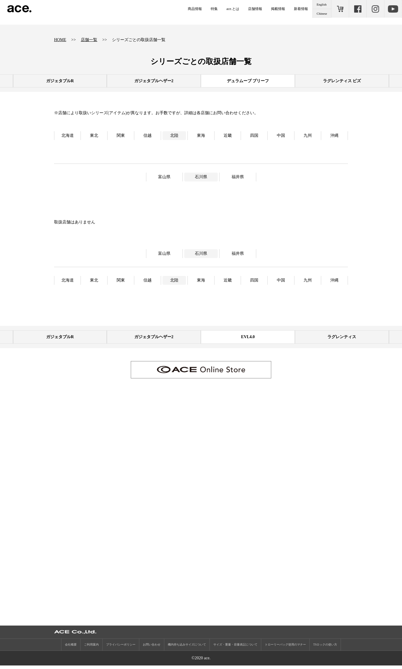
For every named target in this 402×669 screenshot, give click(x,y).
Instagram (375, 9)
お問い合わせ (151, 648)
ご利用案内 (91, 648)
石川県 (201, 177)
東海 (201, 135)
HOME (60, 40)
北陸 (174, 135)
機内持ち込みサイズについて (187, 648)
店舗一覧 (89, 40)
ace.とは (233, 9)
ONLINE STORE (340, 9)
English (322, 4)
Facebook (357, 9)
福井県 (238, 177)
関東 (121, 135)
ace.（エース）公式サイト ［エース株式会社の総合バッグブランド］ (19, 9)
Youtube (393, 9)
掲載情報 (278, 9)
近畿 (228, 135)
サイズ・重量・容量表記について (235, 648)
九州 (308, 135)
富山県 (164, 177)
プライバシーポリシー (120, 648)
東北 (94, 135)
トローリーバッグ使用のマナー (285, 648)
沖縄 (334, 135)
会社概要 (71, 648)
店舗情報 (255, 9)
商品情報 (195, 9)
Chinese (322, 13)
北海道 (67, 135)
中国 (281, 135)
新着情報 (301, 9)
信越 (147, 135)
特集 (214, 9)
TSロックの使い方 (325, 648)
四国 (254, 135)
